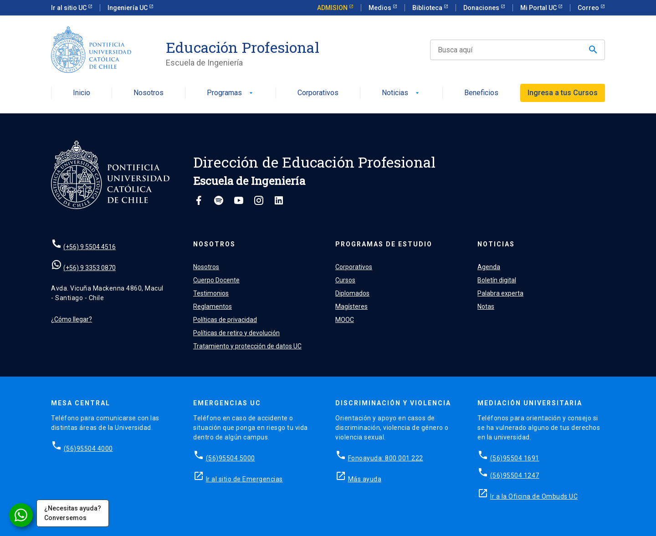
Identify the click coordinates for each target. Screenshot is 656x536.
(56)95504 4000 (88, 448)
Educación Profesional (242, 47)
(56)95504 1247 (514, 475)
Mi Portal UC (539, 7)
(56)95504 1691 (514, 458)
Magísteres (351, 306)
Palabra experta (500, 293)
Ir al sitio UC (69, 7)
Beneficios (481, 93)
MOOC (344, 319)
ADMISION (333, 7)
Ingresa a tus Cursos (563, 92)
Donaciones (482, 7)
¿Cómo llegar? (71, 319)
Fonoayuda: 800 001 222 (385, 458)
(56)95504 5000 (230, 458)
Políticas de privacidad (225, 319)
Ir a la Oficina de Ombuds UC (534, 496)
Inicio (81, 93)
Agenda (488, 267)
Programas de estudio (383, 244)
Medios (381, 7)
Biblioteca (428, 7)
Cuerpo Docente (216, 280)
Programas (231, 93)
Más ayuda (365, 479)
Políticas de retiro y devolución (236, 333)
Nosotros (148, 93)
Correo (589, 7)
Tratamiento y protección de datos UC (247, 346)
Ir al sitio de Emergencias (244, 479)
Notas (485, 306)
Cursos (345, 280)
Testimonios (211, 293)
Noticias (401, 93)
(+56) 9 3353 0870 (89, 267)
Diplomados (352, 293)
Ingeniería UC (128, 7)
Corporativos (317, 93)
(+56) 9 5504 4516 (89, 246)
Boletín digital (496, 280)
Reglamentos (212, 306)
